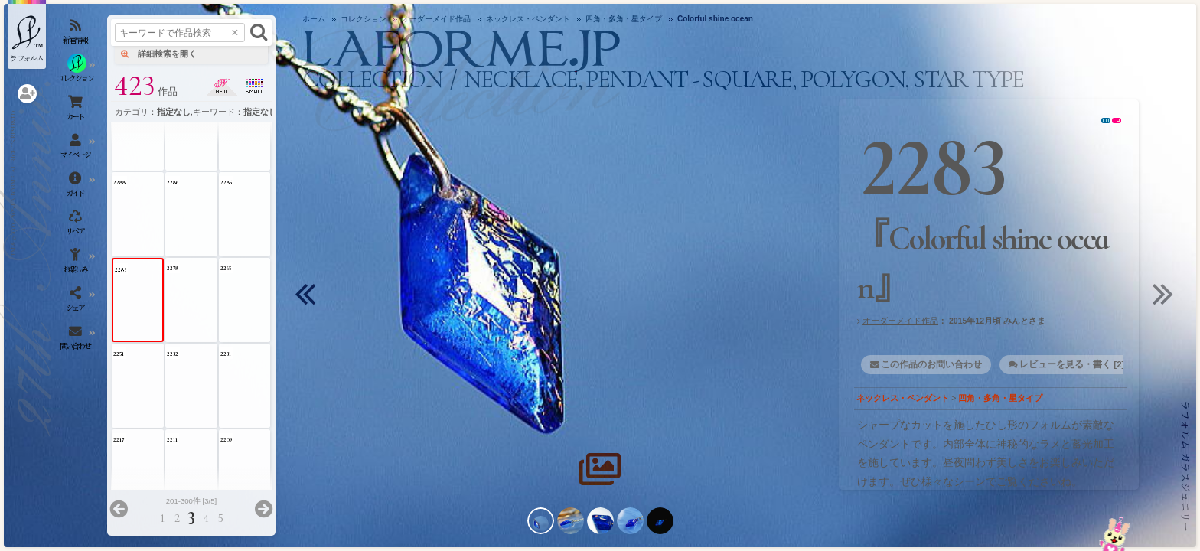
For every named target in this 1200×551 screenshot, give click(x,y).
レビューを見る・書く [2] (1071, 364)
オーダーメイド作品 (900, 320)
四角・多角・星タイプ (1000, 398)
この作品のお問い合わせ (931, 364)
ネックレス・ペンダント (902, 398)
